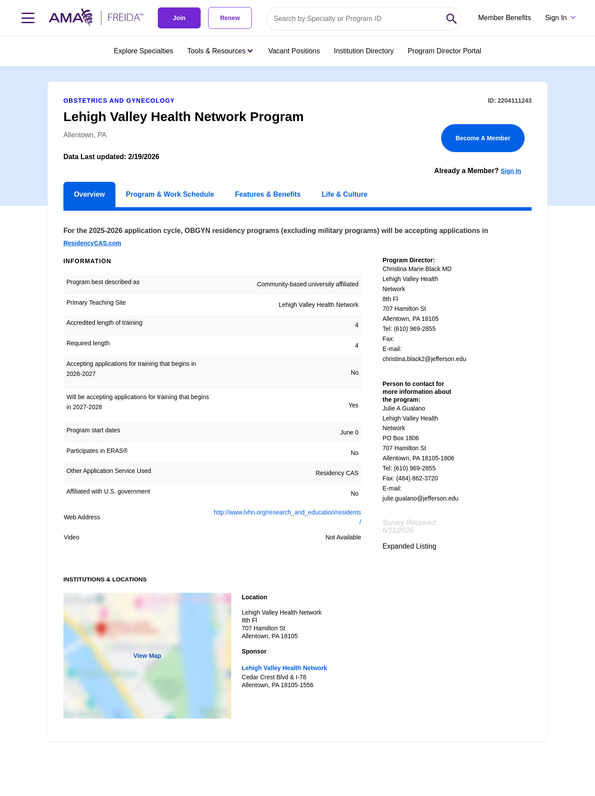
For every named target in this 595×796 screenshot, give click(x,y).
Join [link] (179, 17)
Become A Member (483, 138)
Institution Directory (364, 51)
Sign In (511, 170)
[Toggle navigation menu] (28, 18)
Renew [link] (230, 17)
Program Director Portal (444, 51)
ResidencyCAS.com (92, 243)
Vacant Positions (294, 51)
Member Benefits (504, 17)
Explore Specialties (143, 51)
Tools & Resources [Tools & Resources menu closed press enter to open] (219, 51)
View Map (147, 655)
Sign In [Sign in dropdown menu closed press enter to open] (556, 17)
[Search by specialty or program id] (354, 18)
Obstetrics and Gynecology (119, 100)
